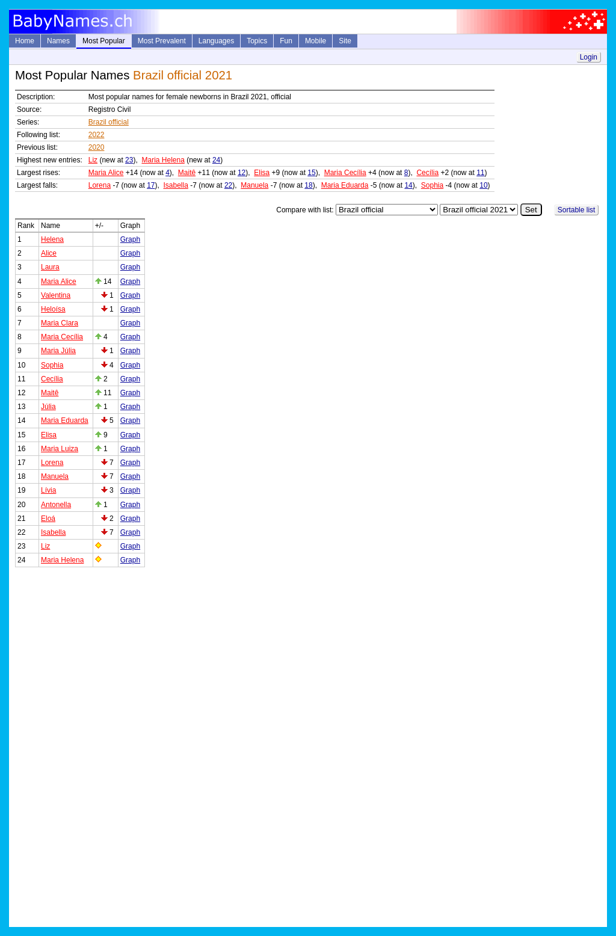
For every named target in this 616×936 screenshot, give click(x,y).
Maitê (187, 172)
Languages (216, 41)
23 (129, 160)
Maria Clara (59, 323)
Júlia (48, 406)
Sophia (432, 185)
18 (308, 185)
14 (408, 185)
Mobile (315, 41)
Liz (92, 160)
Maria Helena (162, 160)
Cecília (427, 172)
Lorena (99, 185)
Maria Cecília (345, 172)
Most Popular (103, 41)
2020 (96, 147)
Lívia (48, 490)
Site (345, 41)
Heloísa (53, 309)
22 (228, 185)
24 (216, 160)
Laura (50, 267)
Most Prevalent (162, 41)
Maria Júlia (58, 350)
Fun (286, 41)
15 (311, 172)
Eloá (48, 518)
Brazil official (108, 122)
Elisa (262, 172)
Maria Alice (106, 172)
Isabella (176, 185)
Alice (49, 253)
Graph (130, 239)
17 (151, 185)
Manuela (254, 185)
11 (480, 172)
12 (241, 172)
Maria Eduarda (345, 185)
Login (588, 57)
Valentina (55, 295)
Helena (52, 239)
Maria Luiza (59, 449)
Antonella (56, 504)
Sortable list (577, 210)
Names (58, 41)
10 (483, 185)
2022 (96, 135)
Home (24, 41)
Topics (257, 41)
